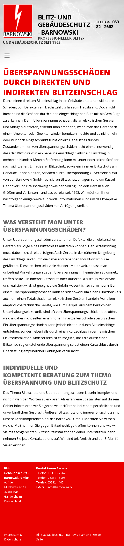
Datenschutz (12, 539)
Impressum (11, 535)
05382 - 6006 (56, 478)
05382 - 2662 (107, 24)
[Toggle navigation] (7, 56)
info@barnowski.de (60, 487)
